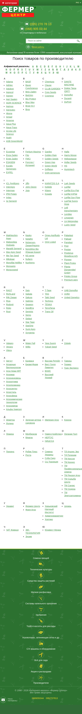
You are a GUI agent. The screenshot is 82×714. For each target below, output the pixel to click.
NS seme (30, 255)
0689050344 (38, 698)
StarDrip (29, 325)
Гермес (67, 364)
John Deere (31, 187)
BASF (28, 81)
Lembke (68, 214)
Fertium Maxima (33, 151)
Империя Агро (52, 420)
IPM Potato (11, 194)
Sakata (29, 294)
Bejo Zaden (31, 92)
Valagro (9, 343)
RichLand (10, 294)
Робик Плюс (31, 451)
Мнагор (29, 437)
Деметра (10, 420)
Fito (27, 155)
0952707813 (52, 698)
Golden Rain (51, 155)
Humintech (69, 169)
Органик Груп (70, 434)
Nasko (29, 235)
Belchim (29, 95)
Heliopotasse (70, 159)
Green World (51, 166)
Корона (67, 420)
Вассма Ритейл (52, 361)
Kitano (48, 190)
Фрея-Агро (31, 509)
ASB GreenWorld (14, 141)
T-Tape (48, 290)
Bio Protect (31, 99)
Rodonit (9, 304)
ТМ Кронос (69, 462)
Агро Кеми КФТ (13, 371)
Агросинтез (11, 388)
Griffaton (49, 169)
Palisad (67, 239)
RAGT (9, 290)
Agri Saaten (11, 99)
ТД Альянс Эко (71, 451)
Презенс (10, 451)
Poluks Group (70, 276)
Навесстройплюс (53, 434)
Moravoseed (12, 269)
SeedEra (30, 308)
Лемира (10, 434)
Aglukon (10, 89)
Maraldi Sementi (14, 248)
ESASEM (10, 162)
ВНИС (48, 371)
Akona (9, 113)
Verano (9, 347)
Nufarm (29, 259)
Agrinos (9, 106)
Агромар (10, 374)
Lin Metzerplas (71, 221)
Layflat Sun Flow (72, 197)
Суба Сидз (50, 458)
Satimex (29, 301)
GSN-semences (52, 173)
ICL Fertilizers (12, 183)
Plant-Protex (70, 263)
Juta (27, 190)
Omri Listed (50, 242)
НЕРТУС (49, 437)
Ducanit (67, 98)
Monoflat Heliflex (14, 262)
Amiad (9, 117)
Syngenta (30, 332)
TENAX (48, 304)
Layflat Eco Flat (71, 190)
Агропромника (13, 385)
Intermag (10, 190)
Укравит (10, 506)
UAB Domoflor (71, 290)
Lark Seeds (69, 183)
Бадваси (30, 361)
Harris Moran (70, 155)
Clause (48, 85)
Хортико (49, 519)
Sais (28, 290)
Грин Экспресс (71, 368)
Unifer (67, 294)
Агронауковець (13, 378)
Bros (28, 109)
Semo (28, 315)
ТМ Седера (69, 489)
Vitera (9, 350)
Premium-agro (71, 280)
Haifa (66, 151)
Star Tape (30, 322)
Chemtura (49, 81)
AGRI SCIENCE (13, 103)
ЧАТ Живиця (12, 530)
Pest (66, 246)
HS (65, 166)
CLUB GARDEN (52, 89)
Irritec (8, 197)
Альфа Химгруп (14, 409)
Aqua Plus (11, 124)
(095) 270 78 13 (40, 24)
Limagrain (68, 218)
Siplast (29, 318)
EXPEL (9, 172)
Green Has (50, 162)
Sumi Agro (30, 329)
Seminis (29, 311)
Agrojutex (10, 110)
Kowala (48, 194)
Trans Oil (49, 311)
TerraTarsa (50, 308)
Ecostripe (10, 151)
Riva (8, 301)
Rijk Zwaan (11, 297)
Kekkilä (48, 187)
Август (9, 361)
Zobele (67, 343)
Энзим (29, 536)
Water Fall (30, 343)
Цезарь (67, 506)
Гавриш (68, 361)
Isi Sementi (11, 201)
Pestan (67, 249)
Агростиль (11, 392)
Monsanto (10, 266)
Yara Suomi (50, 343)
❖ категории (9, 3)
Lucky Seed (69, 225)
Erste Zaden (12, 159)
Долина (10, 423)
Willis (28, 347)
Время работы (38, 47)
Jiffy (27, 183)
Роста (28, 455)
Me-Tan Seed (12, 255)
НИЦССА (49, 441)
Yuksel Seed (51, 347)
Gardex (48, 151)
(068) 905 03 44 (36, 28)
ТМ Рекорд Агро (72, 475)
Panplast (68, 242)
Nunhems (30, 262)
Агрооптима (12, 381)
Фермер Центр (33, 506)
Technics (49, 301)
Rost (8, 311)
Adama (9, 81)
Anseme (10, 120)
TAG (47, 294)
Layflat (67, 187)
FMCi (28, 159)
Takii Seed (50, 297)
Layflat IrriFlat (70, 194)
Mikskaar (10, 259)
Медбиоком (31, 434)
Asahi (8, 137)
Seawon (29, 304)
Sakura (29, 297)
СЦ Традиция (51, 462)
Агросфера (11, 395)
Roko (8, 308)
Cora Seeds (50, 92)
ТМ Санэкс (69, 485)
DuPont (67, 102)
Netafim (29, 239)
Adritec (9, 85)
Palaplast (68, 235)
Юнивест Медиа (53, 530)
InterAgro (10, 187)
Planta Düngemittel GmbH (70, 269)
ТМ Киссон (69, 458)
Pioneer (67, 259)
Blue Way (30, 102)
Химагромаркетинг (54, 516)
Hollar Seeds (70, 162)
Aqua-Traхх (11, 127)
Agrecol (9, 92)
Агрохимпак (12, 406)
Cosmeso (49, 96)
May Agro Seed (13, 252)
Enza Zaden (12, 155)
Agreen (9, 96)
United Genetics (71, 297)
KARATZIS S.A (52, 183)
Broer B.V (30, 106)
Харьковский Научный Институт (51, 509)
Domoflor (68, 95)
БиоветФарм (32, 364)
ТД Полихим (70, 455)
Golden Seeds (51, 159)
